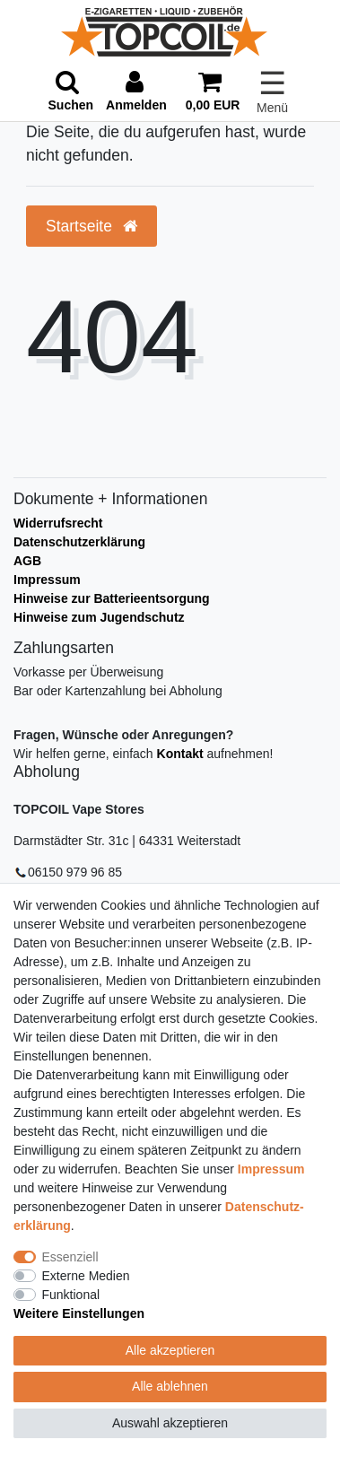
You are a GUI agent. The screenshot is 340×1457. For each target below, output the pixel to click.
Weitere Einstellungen (78, 1313)
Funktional (71, 1294)
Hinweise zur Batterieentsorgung (111, 598)
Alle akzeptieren (170, 1350)
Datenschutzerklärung (79, 542)
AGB (27, 561)
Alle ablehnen (170, 1386)
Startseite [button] (91, 226)
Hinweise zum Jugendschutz (99, 617)
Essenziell (70, 1257)
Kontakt (180, 753)
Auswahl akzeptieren (170, 1423)
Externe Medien (86, 1276)
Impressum (47, 579)
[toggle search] (71, 92)
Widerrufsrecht (57, 523)
